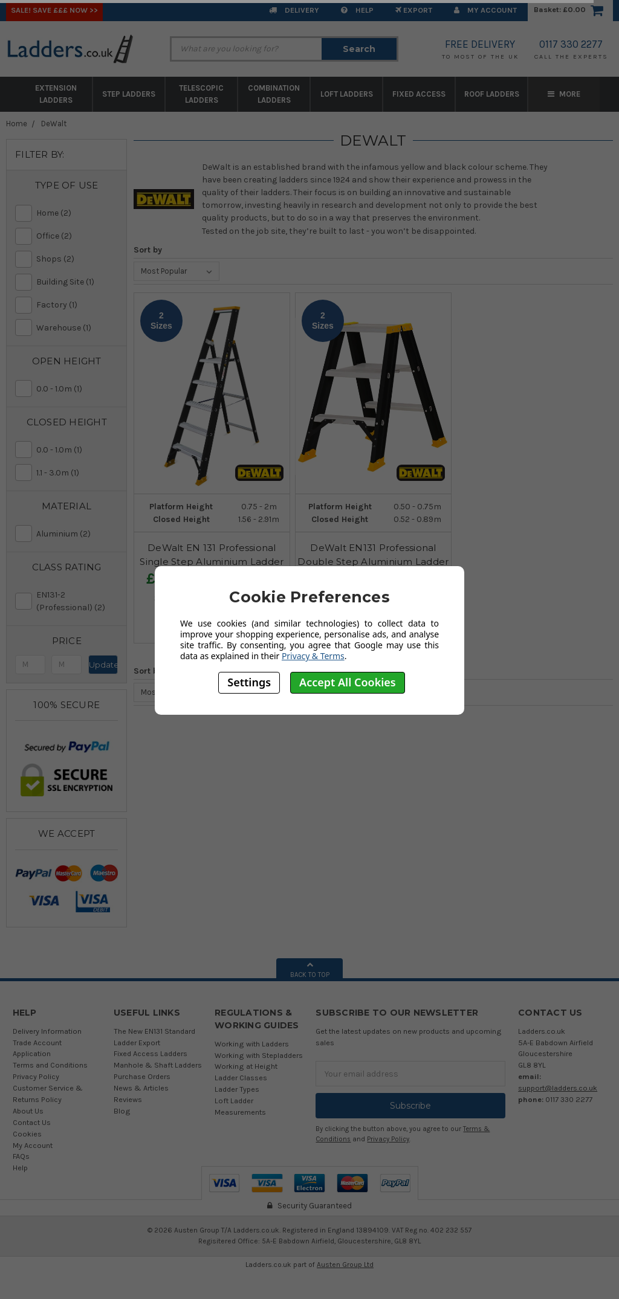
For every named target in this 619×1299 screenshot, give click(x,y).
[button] (66, 185)
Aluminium (77, 533)
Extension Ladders (56, 94)
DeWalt (53, 123)
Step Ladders (128, 93)
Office (77, 236)
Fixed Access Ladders (150, 1053)
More (564, 93)
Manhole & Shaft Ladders (158, 1064)
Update (103, 664)
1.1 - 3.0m (77, 472)
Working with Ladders (252, 1043)
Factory (77, 304)
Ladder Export (137, 1042)
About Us (28, 1110)
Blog (122, 1110)
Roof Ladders (491, 93)
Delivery (294, 10)
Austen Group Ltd (345, 1264)
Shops (77, 259)
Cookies (27, 1133)
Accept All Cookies (347, 682)
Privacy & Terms (313, 656)
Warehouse (77, 327)
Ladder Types (237, 1089)
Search (359, 49)
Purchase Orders (142, 1076)
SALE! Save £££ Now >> (54, 10)
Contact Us (32, 1122)
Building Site (77, 282)
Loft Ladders (346, 93)
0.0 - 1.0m (77, 388)
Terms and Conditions (50, 1064)
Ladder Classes (241, 1077)
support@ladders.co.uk (557, 1087)
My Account (485, 10)
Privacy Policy (36, 1076)
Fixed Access (419, 93)
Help (357, 10)
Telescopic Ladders (201, 94)
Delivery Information (47, 1031)
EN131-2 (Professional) (77, 602)
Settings (249, 682)
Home (16, 123)
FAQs (21, 1156)
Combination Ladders (274, 94)
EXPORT (413, 10)
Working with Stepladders (259, 1055)
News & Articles (141, 1087)
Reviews (128, 1099)
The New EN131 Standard (154, 1031)
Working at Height (246, 1066)
